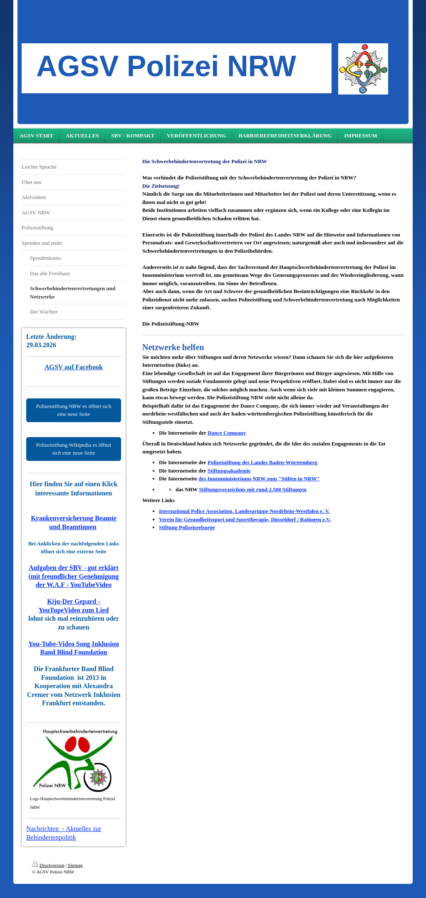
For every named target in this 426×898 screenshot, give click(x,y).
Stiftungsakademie (229, 471)
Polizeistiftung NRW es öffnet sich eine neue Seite (73, 410)
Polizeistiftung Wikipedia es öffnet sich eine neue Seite (73, 449)
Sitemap (75, 865)
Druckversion (48, 865)
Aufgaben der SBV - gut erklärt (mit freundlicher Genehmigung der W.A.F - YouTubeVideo (73, 576)
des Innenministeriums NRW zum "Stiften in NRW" (259, 478)
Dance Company (227, 433)
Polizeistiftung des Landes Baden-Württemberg (262, 462)
